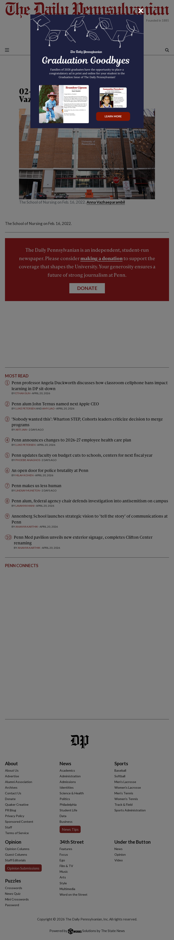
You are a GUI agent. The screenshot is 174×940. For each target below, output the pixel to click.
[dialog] (87, 470)
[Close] (141, 11)
